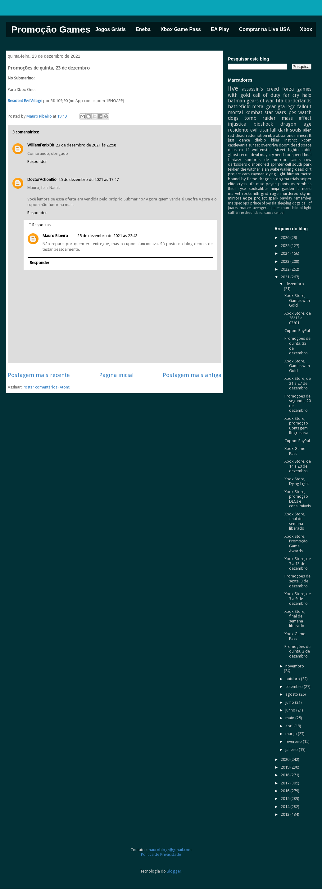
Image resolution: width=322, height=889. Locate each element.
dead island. (254, 212)
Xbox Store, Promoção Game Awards (296, 543)
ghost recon (238, 154)
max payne (266, 184)
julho (290, 702)
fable (306, 149)
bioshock (263, 124)
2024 (285, 253)
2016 (285, 790)
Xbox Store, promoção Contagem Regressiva (296, 425)
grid (264, 193)
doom (284, 145)
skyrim (305, 193)
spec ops (241, 203)
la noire (304, 188)
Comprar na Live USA (264, 29)
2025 (285, 245)
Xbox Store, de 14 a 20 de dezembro (297, 466)
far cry (291, 95)
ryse (242, 188)
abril (289, 726)
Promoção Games (50, 29)
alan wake (270, 169)
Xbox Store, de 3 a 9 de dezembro (297, 598)
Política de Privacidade (161, 854)
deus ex (235, 149)
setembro (294, 686)
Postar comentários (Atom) (46, 387)
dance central (274, 212)
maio (290, 718)
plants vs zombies (294, 184)
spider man (279, 208)
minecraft (302, 135)
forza (288, 89)
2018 (285, 775)
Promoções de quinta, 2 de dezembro (297, 651)
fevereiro (294, 741)
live (233, 88)
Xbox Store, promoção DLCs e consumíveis (297, 499)
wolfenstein (262, 149)
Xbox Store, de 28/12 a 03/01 (297, 318)
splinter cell (280, 164)
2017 (285, 783)
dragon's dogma (273, 179)
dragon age (295, 124)
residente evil (242, 130)
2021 (285, 277)
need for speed (289, 154)
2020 (285, 759)
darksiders (237, 164)
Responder (37, 161)
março (291, 733)
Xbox (306, 29)
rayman (258, 174)
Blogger (174, 871)
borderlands (297, 101)
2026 (285, 237)
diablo (260, 140)
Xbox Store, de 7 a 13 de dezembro (297, 563)
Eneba (143, 29)
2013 (285, 814)
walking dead (292, 169)
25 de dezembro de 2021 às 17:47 (88, 179)
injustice (237, 124)
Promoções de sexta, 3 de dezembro (297, 581)
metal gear (264, 107)
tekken (233, 169)
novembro (294, 666)
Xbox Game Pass (181, 29)
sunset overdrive (263, 145)
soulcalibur (258, 188)
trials (294, 179)
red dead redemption (247, 135)
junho (290, 710)
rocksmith (250, 193)
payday (286, 198)
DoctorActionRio (42, 179)
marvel (234, 193)
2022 (285, 269)
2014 (285, 806)
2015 (285, 798)
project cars (239, 174)
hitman (293, 174)
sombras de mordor (266, 159)
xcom (306, 140)
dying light (275, 174)
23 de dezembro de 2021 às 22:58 (86, 145)
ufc (251, 184)
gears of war (260, 101)
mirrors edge (240, 198)
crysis (242, 184)
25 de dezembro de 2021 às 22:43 (107, 235)
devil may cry (262, 154)
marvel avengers (254, 208)
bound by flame (242, 179)
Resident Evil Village (25, 100)
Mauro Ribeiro (55, 235)
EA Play (220, 29)
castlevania (237, 145)
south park (301, 164)
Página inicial (116, 375)
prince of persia (263, 203)
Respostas (41, 224)
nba (271, 135)
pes (292, 112)
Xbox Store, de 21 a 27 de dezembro (297, 383)
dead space (301, 145)
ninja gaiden (282, 188)
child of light (300, 208)
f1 (248, 149)
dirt (308, 169)
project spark (266, 198)
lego (291, 107)
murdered (289, 193)
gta (281, 107)
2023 (285, 261)
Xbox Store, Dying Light (296, 481)
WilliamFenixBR (40, 145)
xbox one (284, 135)
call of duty (266, 95)
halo (306, 95)
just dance (239, 140)
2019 (285, 767)
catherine (236, 212)
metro (306, 174)
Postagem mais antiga (192, 375)
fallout (304, 107)
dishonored (258, 164)
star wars (275, 112)
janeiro (292, 749)
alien (307, 130)
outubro (293, 678)
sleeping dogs (289, 203)
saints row (300, 159)
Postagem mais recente (39, 375)
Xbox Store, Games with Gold (297, 300)
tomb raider (260, 118)
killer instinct (284, 140)
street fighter (287, 149)
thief (232, 188)
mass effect (296, 118)
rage (274, 193)
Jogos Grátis (110, 29)
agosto (292, 694)
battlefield (239, 107)
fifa (279, 101)
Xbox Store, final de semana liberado (294, 521)
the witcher (250, 169)
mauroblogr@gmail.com (169, 849)
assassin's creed (260, 89)
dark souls (289, 130)
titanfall (267, 130)
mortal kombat (245, 112)
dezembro (294, 283)
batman (236, 101)
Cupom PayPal (297, 330)
